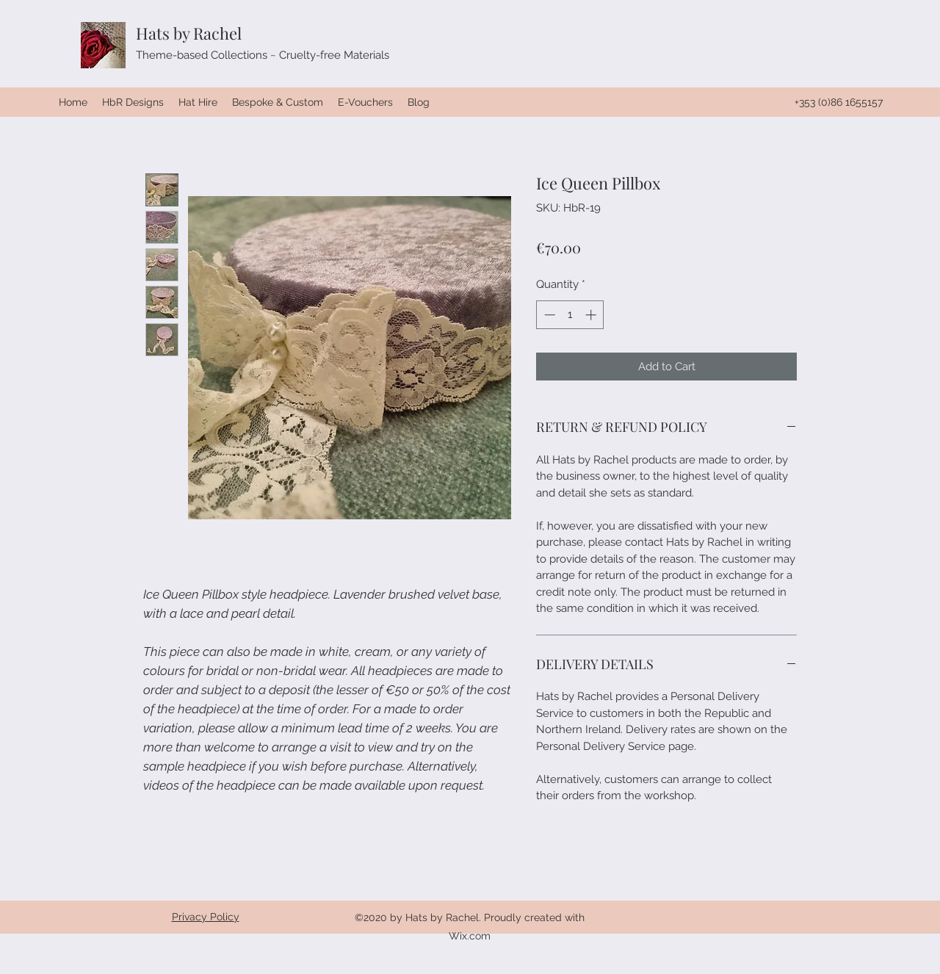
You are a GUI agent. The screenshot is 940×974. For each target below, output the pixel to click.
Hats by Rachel (189, 33)
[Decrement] (548, 314)
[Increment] (592, 314)
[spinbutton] (570, 314)
